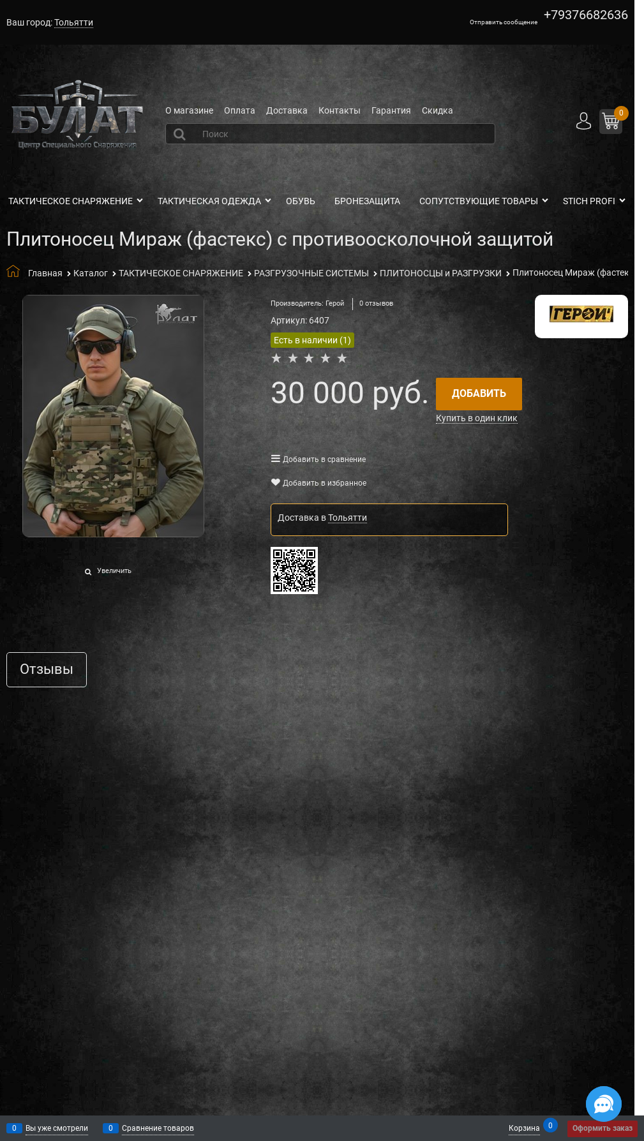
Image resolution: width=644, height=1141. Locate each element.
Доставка (287, 110)
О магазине (189, 110)
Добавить (479, 393)
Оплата (239, 110)
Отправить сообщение (503, 22)
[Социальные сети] (604, 1104)
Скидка (437, 110)
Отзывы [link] (46, 669)
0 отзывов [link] (376, 303)
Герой (335, 303)
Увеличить (114, 571)
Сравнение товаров (158, 1128)
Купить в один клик (477, 418)
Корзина (524, 1127)
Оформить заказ (603, 1128)
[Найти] (181, 134)
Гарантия (391, 110)
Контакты (339, 110)
